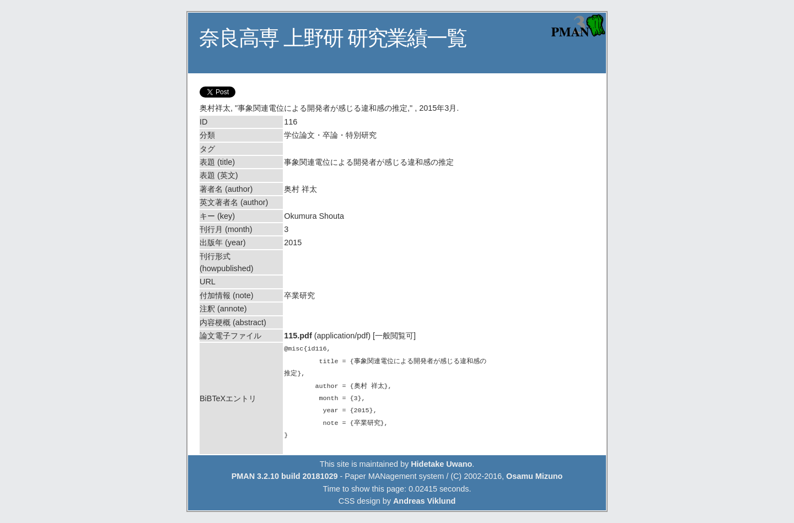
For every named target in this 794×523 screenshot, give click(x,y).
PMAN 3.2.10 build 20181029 (285, 476)
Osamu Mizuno (534, 476)
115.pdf (298, 335)
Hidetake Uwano (441, 464)
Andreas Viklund (424, 501)
